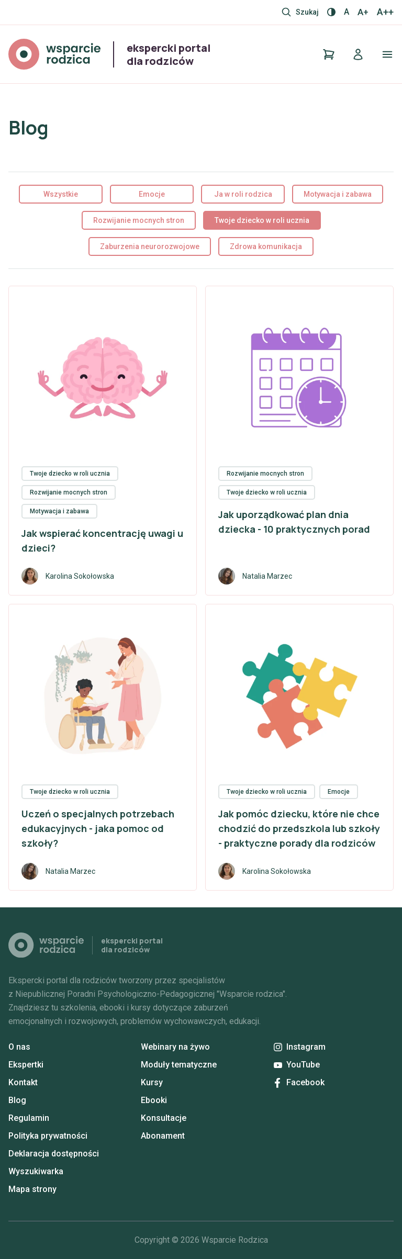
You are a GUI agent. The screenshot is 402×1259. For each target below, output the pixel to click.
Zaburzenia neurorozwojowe (149, 246)
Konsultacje (163, 1118)
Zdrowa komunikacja (266, 246)
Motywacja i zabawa (338, 194)
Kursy (152, 1082)
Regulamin (28, 1118)
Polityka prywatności (47, 1136)
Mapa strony (32, 1189)
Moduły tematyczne (179, 1065)
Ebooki (154, 1100)
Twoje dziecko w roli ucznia (262, 220)
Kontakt (23, 1082)
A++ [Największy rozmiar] (385, 12)
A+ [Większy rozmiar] (363, 12)
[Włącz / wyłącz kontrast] (331, 12)
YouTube (297, 1065)
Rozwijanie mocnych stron (138, 220)
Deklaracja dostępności (53, 1154)
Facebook (300, 1082)
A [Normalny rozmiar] (346, 12)
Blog (17, 1100)
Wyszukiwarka (35, 1171)
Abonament (163, 1136)
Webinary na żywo (175, 1047)
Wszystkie (60, 194)
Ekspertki (25, 1065)
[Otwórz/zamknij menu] (387, 54)
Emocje (152, 194)
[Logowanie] (358, 54)
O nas (19, 1047)
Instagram (300, 1047)
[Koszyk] (328, 54)
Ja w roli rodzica (243, 194)
